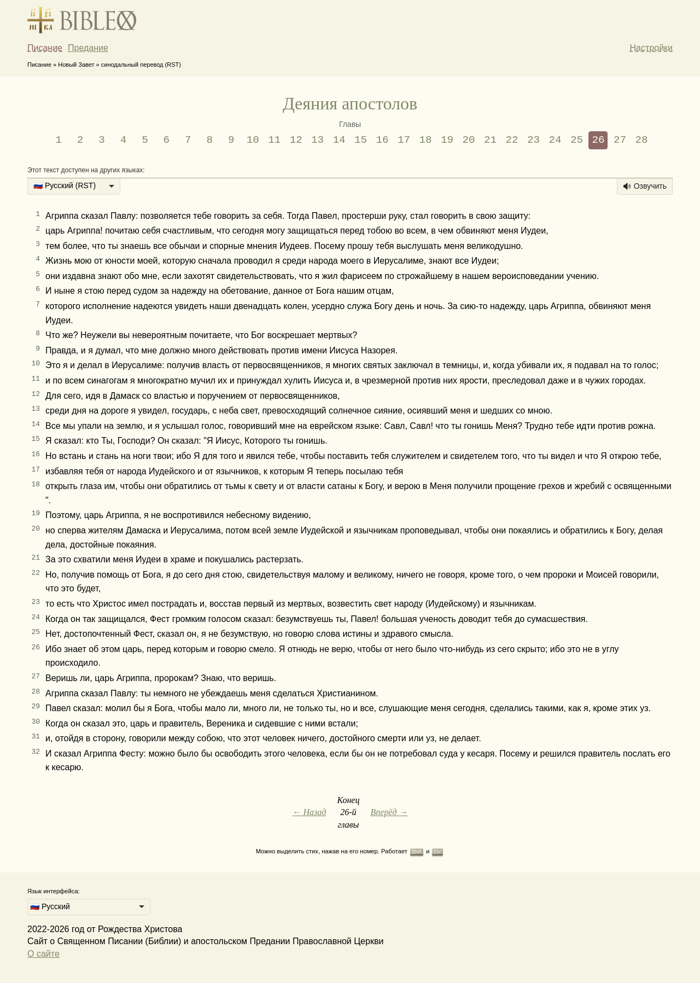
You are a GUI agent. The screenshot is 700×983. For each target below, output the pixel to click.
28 (641, 140)
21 (490, 140)
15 (360, 140)
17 (404, 140)
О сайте (43, 953)
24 (555, 140)
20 (469, 140)
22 (511, 140)
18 (425, 140)
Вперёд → (388, 812)
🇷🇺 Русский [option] (50, 906)
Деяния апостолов (350, 103)
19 (447, 140)
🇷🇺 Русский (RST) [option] (64, 185)
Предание (88, 48)
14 (339, 140)
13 (317, 140)
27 (620, 140)
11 (274, 140)
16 (382, 140)
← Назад (309, 812)
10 (253, 140)
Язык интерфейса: (53, 891)
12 (296, 140)
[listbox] (73, 186)
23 (533, 140)
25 (576, 140)
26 (598, 140)
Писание (44, 48)
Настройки (651, 48)
